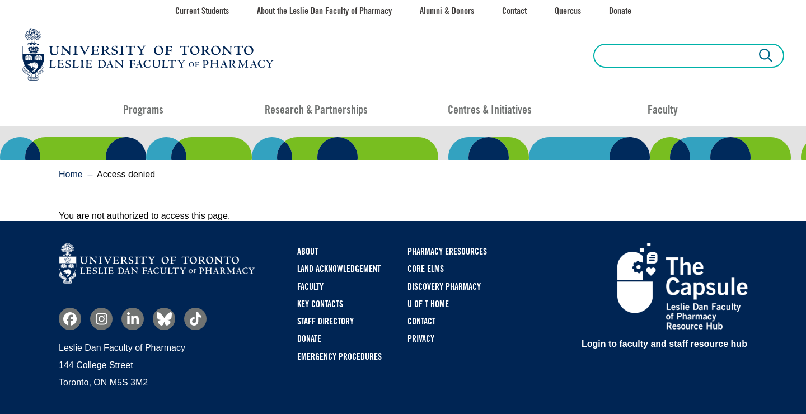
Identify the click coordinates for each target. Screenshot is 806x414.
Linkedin (132, 319)
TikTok (195, 319)
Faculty (663, 109)
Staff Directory (325, 321)
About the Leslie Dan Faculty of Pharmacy (324, 11)
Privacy (420, 338)
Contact (514, 11)
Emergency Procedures (339, 356)
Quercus (568, 11)
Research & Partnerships (316, 109)
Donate (620, 11)
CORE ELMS (425, 269)
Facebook (70, 319)
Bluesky (164, 319)
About (307, 251)
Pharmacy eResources (447, 251)
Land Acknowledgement (339, 269)
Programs (143, 109)
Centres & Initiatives (490, 109)
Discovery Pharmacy (444, 286)
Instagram (101, 319)
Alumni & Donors (447, 11)
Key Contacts (320, 304)
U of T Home (428, 304)
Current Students (202, 11)
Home (71, 174)
